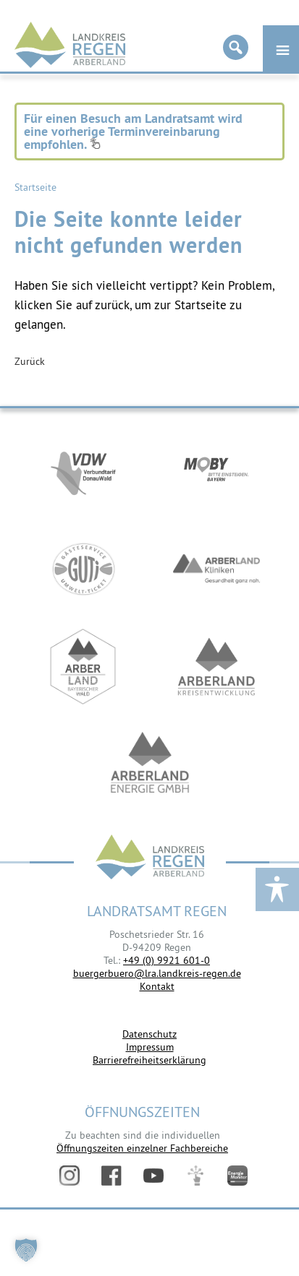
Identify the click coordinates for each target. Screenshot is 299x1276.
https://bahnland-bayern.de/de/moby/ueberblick (216, 471)
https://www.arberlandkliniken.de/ (216, 569)
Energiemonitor (237, 1175)
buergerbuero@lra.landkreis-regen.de (157, 973)
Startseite (35, 187)
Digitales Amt (195, 1175)
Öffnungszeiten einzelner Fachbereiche (142, 1148)
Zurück (29, 361)
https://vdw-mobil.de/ (83, 471)
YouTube (153, 1175)
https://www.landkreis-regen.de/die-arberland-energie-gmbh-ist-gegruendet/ (149, 764)
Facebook (111, 1175)
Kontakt (157, 986)
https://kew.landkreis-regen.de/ (216, 666)
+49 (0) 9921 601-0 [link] (166, 960)
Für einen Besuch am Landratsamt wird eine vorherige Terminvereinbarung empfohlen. (133, 131)
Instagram (69, 1175)
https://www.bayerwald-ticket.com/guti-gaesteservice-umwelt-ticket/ (83, 569)
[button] (26, 1250)
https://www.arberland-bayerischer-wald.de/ (83, 666)
